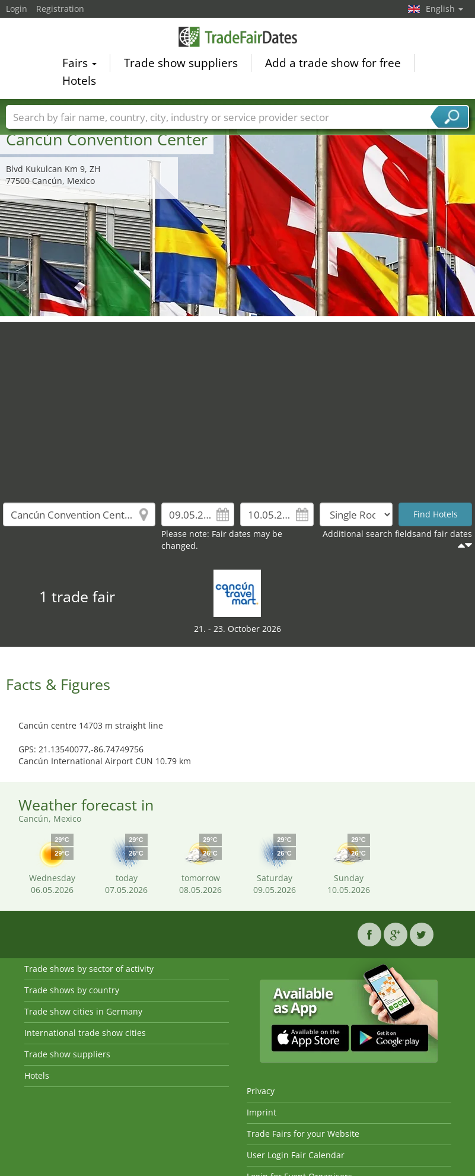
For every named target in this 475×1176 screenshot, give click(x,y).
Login (16, 8)
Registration (60, 8)
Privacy (261, 1090)
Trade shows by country (71, 990)
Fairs (79, 63)
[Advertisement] (238, 405)
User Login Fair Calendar (296, 1155)
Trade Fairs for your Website (303, 1133)
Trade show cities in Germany (83, 1011)
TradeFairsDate (237, 37)
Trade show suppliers (181, 63)
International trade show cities (85, 1032)
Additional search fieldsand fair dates (397, 533)
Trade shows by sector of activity (89, 968)
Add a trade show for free (333, 63)
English (444, 8)
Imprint (261, 1112)
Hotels (79, 80)
